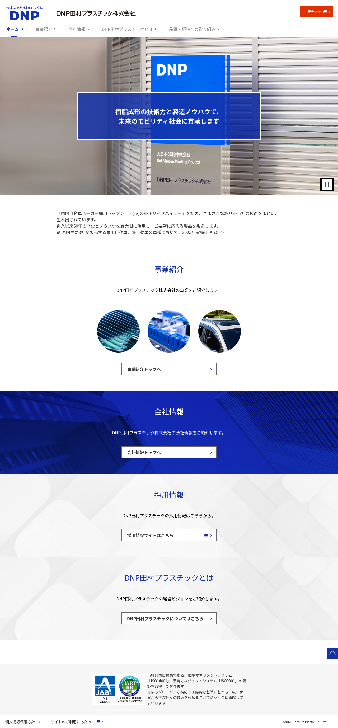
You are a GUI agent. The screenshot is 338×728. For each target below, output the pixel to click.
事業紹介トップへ (144, 369)
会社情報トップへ (144, 452)
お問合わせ (315, 11)
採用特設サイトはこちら (153, 535)
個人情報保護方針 (20, 721)
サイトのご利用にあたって (73, 721)
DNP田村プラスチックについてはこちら (165, 618)
